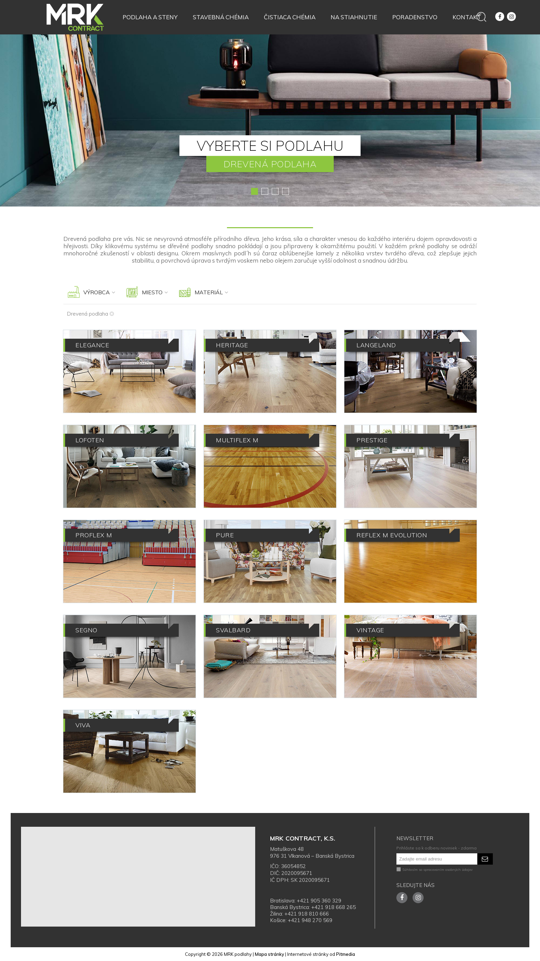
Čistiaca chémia (289, 17)
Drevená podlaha (90, 313)
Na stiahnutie (354, 17)
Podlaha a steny (150, 17)
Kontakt (467, 17)
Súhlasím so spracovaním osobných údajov (434, 869)
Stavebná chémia (221, 17)
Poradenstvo (414, 17)
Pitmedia (345, 954)
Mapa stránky (269, 954)
